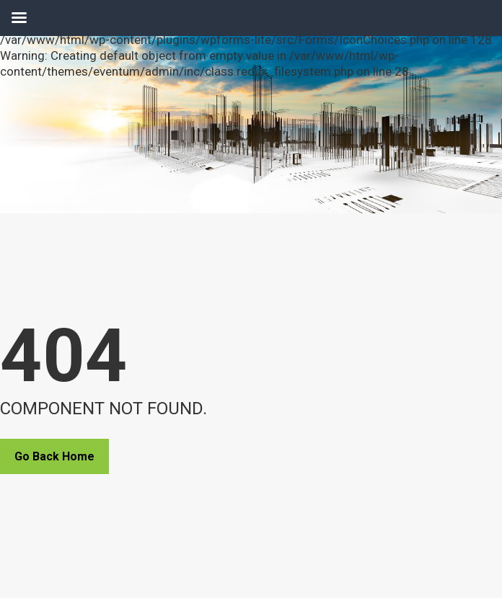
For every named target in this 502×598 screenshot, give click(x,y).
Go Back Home (54, 456)
